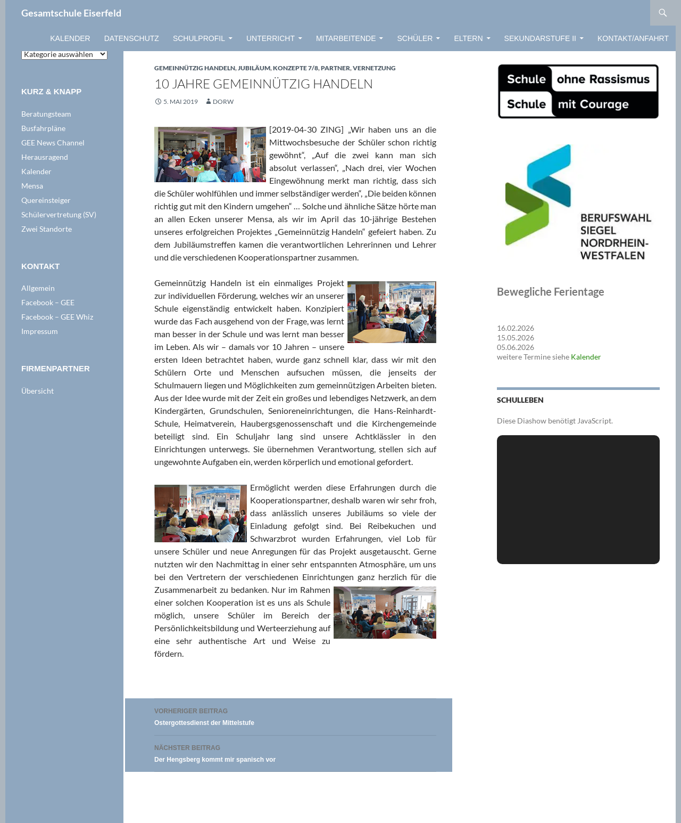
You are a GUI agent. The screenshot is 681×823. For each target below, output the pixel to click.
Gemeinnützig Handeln (194, 68)
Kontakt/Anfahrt (633, 38)
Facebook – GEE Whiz (57, 316)
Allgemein (38, 287)
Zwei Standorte (46, 228)
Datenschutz (131, 38)
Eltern (468, 38)
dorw (223, 101)
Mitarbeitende (346, 38)
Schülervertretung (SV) (58, 214)
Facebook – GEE (47, 302)
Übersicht (37, 390)
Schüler (415, 38)
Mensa (32, 185)
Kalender (70, 38)
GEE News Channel (53, 142)
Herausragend (44, 156)
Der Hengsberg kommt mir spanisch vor (295, 752)
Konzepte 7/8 (295, 68)
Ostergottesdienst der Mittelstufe (295, 716)
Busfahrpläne (43, 128)
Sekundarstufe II (540, 38)
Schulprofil (199, 38)
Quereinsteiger (46, 200)
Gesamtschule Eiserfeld (71, 13)
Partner (335, 68)
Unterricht (270, 38)
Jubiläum (254, 68)
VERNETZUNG (374, 68)
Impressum (39, 331)
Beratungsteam (46, 113)
